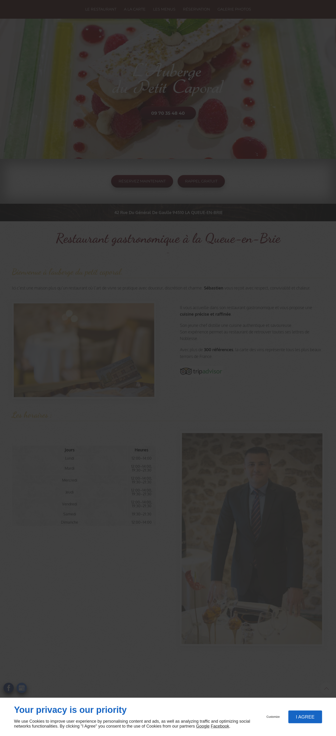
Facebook (220, 726)
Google (203, 726)
